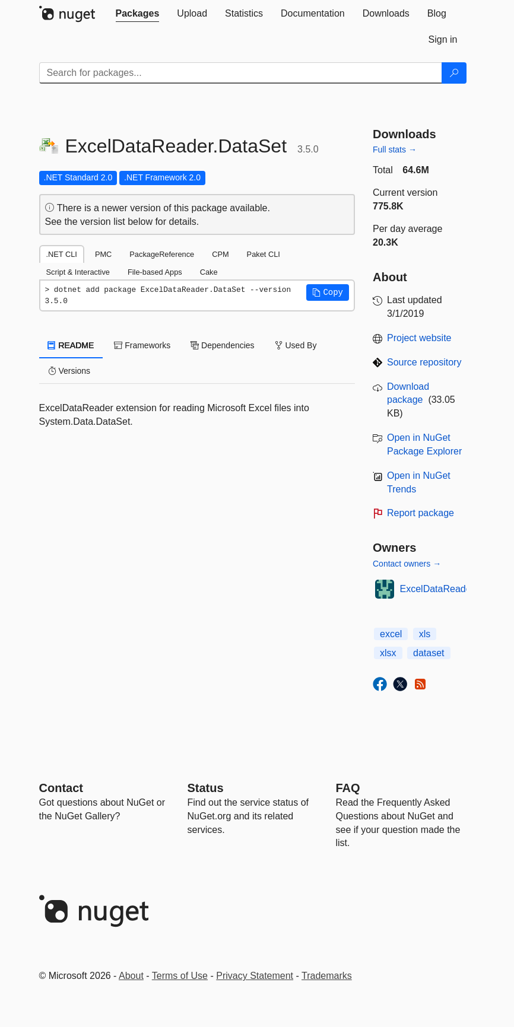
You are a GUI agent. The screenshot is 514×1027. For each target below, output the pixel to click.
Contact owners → (407, 563)
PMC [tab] (103, 254)
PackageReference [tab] (161, 254)
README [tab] (71, 345)
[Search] (454, 73)
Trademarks (327, 976)
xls (425, 634)
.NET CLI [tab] (61, 254)
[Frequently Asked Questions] (348, 787)
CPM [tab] (220, 254)
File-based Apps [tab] (155, 272)
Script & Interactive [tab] (78, 272)
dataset (428, 653)
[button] (327, 292)
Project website (419, 338)
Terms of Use (180, 976)
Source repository (424, 362)
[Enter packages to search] (240, 73)
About (131, 976)
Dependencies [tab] (222, 345)
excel (391, 634)
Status (206, 787)
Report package (420, 513)
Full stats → (395, 149)
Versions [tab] (69, 371)
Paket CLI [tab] (263, 254)
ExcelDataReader (437, 589)
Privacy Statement (254, 976)
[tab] (138, 14)
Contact (61, 787)
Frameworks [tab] (142, 345)
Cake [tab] (209, 272)
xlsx (388, 653)
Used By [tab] (296, 345)
